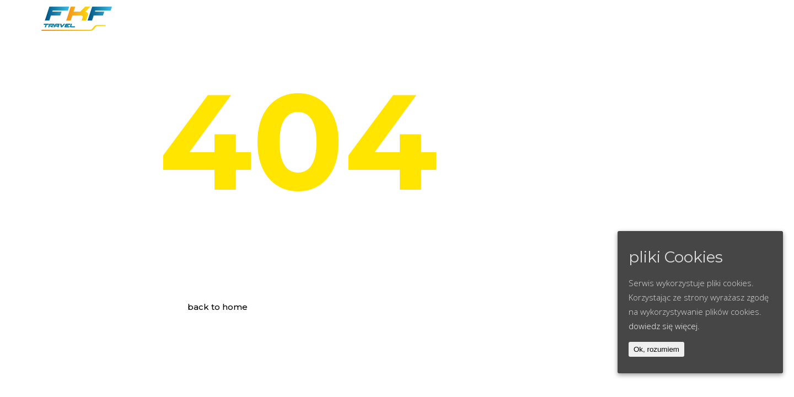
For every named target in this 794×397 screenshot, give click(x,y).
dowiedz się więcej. (664, 325)
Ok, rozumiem (656, 349)
